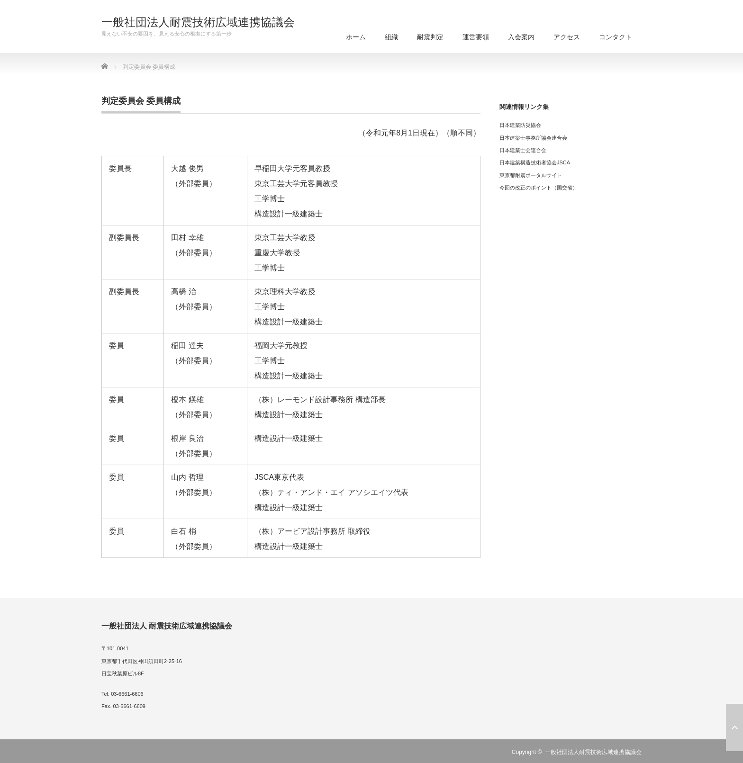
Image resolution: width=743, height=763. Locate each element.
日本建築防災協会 (520, 125)
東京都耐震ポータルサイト (530, 175)
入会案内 (521, 37)
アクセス (566, 37)
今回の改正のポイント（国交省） (538, 187)
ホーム (356, 37)
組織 (391, 37)
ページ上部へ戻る (734, 727)
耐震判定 (430, 37)
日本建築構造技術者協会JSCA (534, 162)
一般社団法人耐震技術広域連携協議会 (198, 22)
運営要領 (475, 37)
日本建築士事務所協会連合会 (533, 138)
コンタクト (615, 37)
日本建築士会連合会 (522, 150)
